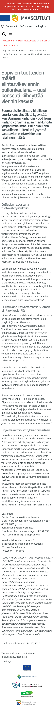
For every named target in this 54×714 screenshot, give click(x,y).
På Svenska (26, 26)
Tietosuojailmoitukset (13, 653)
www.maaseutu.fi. (33, 9)
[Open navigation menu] (10, 34)
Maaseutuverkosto (27, 40)
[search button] (4, 34)
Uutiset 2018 (9, 45)
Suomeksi (11, 26)
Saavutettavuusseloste (14, 656)
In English (40, 26)
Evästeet (30, 653)
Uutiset (43, 40)
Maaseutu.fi (8, 40)
